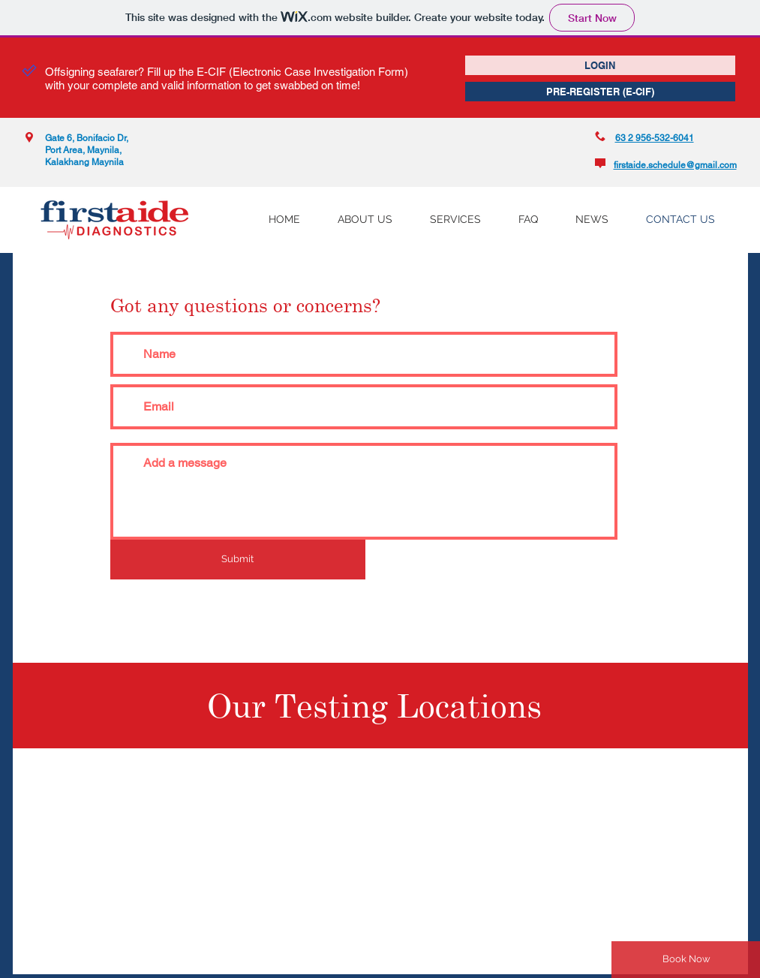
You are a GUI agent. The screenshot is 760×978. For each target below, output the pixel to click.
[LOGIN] (600, 65)
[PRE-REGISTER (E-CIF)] (600, 91)
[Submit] (237, 559)
